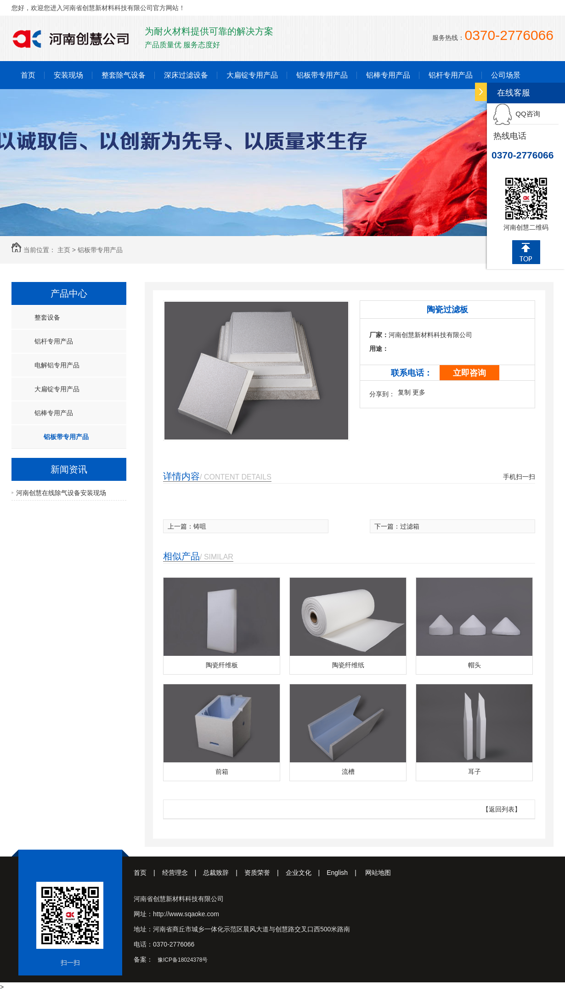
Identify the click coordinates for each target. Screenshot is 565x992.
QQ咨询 (516, 114)
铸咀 (199, 526)
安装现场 (68, 75)
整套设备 (47, 317)
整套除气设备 (124, 75)
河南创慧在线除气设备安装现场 (61, 492)
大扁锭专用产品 (252, 75)
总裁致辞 (223, 872)
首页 (28, 75)
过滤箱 (409, 526)
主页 (63, 250)
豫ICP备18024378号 (183, 960)
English (345, 872)
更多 (418, 392)
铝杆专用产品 (451, 75)
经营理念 (182, 872)
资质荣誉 (265, 872)
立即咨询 (469, 373)
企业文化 (306, 872)
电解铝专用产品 (56, 365)
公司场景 (505, 75)
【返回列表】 (501, 809)
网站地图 (378, 872)
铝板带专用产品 (322, 75)
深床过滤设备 (186, 75)
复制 (404, 392)
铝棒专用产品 (388, 75)
